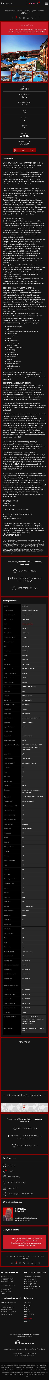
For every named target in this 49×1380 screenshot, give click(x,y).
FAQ (25, 1316)
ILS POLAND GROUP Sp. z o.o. (30, 1334)
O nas (26, 1307)
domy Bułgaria (6, 1370)
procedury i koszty (24, 150)
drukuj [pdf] (9, 1165)
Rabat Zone (28, 1319)
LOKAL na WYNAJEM (6, 1309)
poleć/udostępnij (13, 1194)
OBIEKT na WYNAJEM (7, 1314)
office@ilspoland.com (8, 1285)
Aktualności (28, 1302)
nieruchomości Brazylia (27, 1374)
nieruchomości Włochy (24, 1377)
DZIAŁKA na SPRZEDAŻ (30, 1281)
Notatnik (27, 1321)
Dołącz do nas (29, 1314)
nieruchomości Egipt (41, 1370)
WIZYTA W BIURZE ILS (25, 571)
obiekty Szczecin (10, 1367)
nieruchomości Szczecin (19, 1365)
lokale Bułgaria (14, 1370)
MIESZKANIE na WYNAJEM (8, 1312)
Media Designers (29, 1355)
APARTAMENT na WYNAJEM (9, 1302)
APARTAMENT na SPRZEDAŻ (32, 1277)
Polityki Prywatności (38, 1349)
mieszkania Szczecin (31, 1365)
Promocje (27, 1305)
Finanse (26, 1309)
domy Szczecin (40, 1365)
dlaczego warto (10, 1188)
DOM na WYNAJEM (6, 1305)
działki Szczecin (19, 1367)
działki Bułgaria (32, 1370)
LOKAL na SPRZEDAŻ (30, 1284)
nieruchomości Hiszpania (21, 1372)
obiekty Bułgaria (23, 1370)
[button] (46, 37)
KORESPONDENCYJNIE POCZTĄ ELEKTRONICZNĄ (25, 579)
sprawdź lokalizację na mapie (14, 1182)
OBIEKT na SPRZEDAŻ (30, 1288)
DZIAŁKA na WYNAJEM (7, 1307)
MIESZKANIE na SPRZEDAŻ (32, 1286)
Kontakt (27, 1312)
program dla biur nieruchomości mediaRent (24, 1353)
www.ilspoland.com (39, 32)
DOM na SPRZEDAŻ (30, 1279)
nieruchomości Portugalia (8, 1372)
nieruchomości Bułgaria (29, 1367)
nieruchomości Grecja (15, 1374)
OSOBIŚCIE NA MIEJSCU (25, 588)
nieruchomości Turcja (34, 1372)
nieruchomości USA (39, 1374)
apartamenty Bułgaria (41, 1367)
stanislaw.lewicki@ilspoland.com (26, 1218)
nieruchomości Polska (7, 1365)
